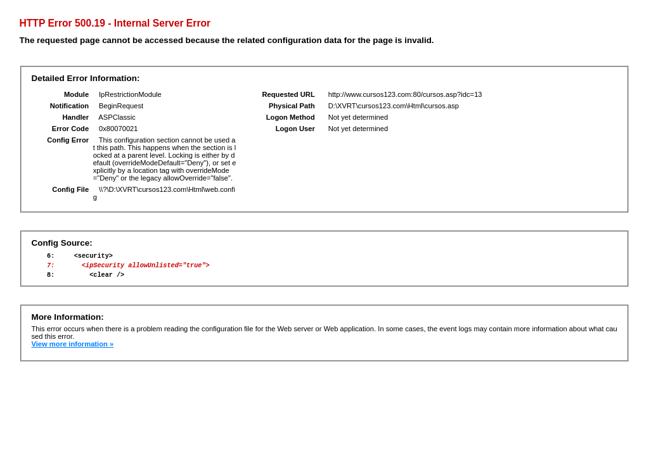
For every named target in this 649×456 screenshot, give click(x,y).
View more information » (72, 349)
